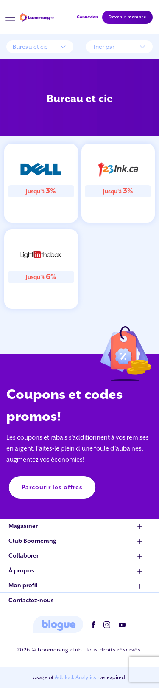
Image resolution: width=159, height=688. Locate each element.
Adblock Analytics (75, 677)
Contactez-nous (31, 600)
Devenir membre (127, 17)
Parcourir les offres (52, 487)
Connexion (87, 17)
